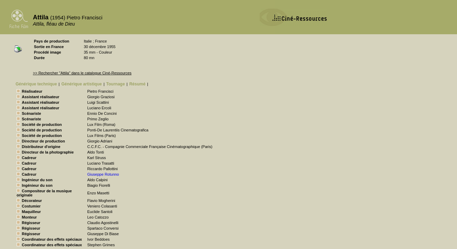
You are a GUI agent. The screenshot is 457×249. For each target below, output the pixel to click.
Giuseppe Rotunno (103, 174)
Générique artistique (81, 84)
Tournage (115, 84)
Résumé (137, 84)
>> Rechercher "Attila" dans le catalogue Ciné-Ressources (82, 73)
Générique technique (36, 84)
